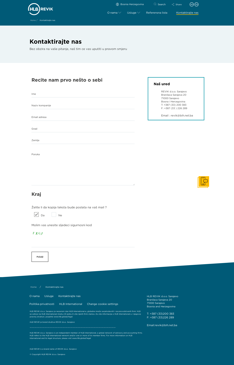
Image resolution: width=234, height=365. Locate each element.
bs (196, 4)
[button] (179, 4)
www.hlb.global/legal (63, 317)
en (192, 4)
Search (162, 4)
